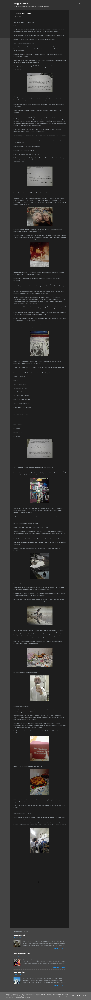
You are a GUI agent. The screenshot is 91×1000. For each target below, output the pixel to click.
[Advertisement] (76, 34)
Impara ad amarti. (19, 935)
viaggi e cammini (21, 4)
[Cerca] (80, 4)
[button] (65, 13)
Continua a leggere (59, 948)
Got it (84, 996)
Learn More (76, 996)
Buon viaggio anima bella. (22, 953)
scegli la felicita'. (19, 972)
